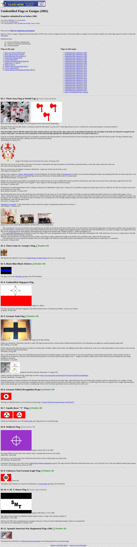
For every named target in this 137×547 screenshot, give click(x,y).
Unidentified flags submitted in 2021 (76, 83)
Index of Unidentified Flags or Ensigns (76, 92)
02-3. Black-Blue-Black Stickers (16, 264)
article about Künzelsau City (14, 233)
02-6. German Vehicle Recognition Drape (21, 389)
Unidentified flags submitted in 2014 (76, 71)
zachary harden (21, 20)
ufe (7, 21)
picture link (12, 231)
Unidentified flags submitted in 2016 (76, 75)
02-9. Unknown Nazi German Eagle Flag (27, 470)
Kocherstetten (67, 174)
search (15, 23)
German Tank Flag (10, 59)
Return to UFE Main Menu (59, 545)
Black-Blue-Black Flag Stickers (14, 56)
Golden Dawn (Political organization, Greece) (43, 463)
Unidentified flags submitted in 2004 (76, 54)
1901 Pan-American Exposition (30, 541)
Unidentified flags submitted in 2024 (76, 89)
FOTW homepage (8, 23)
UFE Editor (4, 35)
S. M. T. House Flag (11, 68)
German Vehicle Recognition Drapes (16, 61)
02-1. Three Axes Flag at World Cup (18, 98)
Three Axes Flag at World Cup (14, 53)
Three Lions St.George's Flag (13, 54)
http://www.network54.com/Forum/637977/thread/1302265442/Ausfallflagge (64, 375)
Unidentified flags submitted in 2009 (76, 63)
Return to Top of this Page (78, 545)
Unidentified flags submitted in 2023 (76, 87)
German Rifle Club (44, 484)
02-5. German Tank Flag (19, 316)
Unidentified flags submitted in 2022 (76, 85)
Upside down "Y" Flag (11, 63)
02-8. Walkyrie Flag (18, 427)
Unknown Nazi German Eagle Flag (15, 66)
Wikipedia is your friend (8, 204)
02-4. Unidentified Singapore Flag (17, 282)
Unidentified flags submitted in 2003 (76, 53)
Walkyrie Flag (9, 65)
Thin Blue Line (19, 276)
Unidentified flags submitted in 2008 (76, 61)
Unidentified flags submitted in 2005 (76, 56)
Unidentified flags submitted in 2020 (76, 82)
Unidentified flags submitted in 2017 (76, 77)
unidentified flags (13, 21)
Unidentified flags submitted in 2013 (76, 70)
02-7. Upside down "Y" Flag (21, 408)
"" (26, 174)
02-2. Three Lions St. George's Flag (18, 246)
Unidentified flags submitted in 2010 (76, 65)
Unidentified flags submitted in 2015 (76, 73)
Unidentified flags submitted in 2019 (76, 80)
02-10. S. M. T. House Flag (13, 489)
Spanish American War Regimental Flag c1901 (19, 70)
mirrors (38, 23)
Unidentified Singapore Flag (13, 58)
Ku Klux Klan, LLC (30, 421)
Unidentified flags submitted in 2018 (76, 78)
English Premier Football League (37, 258)
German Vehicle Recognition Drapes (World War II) (58, 402)
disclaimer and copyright (24, 23)
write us (33, 23)
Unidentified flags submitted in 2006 (76, 58)
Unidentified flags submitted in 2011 (76, 66)
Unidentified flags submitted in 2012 (76, 68)
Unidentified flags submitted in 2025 (76, 90)
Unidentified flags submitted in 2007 (76, 59)
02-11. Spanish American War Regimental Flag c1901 (27, 528)
